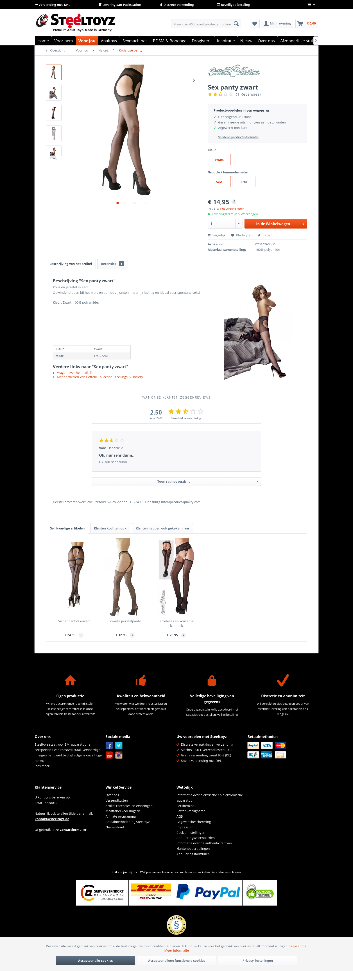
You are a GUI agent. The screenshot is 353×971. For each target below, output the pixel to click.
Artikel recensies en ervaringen (129, 806)
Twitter (119, 745)
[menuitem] (206, 23)
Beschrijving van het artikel (71, 264)
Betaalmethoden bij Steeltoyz (128, 822)
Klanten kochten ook (110, 528)
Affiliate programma (121, 816)
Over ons (112, 795)
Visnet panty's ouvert (74, 621)
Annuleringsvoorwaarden (195, 838)
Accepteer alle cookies (95, 960)
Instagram (119, 755)
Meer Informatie (176, 950)
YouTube (109, 755)
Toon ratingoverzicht (207, 481)
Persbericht (185, 806)
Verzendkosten (117, 800)
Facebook (109, 745)
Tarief (265, 235)
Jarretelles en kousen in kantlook (176, 623)
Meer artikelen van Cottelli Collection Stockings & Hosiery (98, 377)
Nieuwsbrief (115, 827)
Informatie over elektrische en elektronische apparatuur (209, 798)
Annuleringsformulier (192, 854)
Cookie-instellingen (190, 832)
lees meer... (43, 766)
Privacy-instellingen (257, 960)
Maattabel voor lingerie (123, 811)
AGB (179, 816)
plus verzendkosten (232, 209)
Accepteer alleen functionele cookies (176, 960)
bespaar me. (297, 946)
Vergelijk (216, 235)
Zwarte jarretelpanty (125, 621)
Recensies (112, 263)
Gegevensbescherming (193, 822)
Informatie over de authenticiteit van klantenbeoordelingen (204, 846)
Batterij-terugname (190, 811)
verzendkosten (161, 872)
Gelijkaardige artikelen (67, 528)
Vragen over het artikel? (73, 372)
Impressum (185, 827)
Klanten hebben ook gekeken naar (162, 528)
